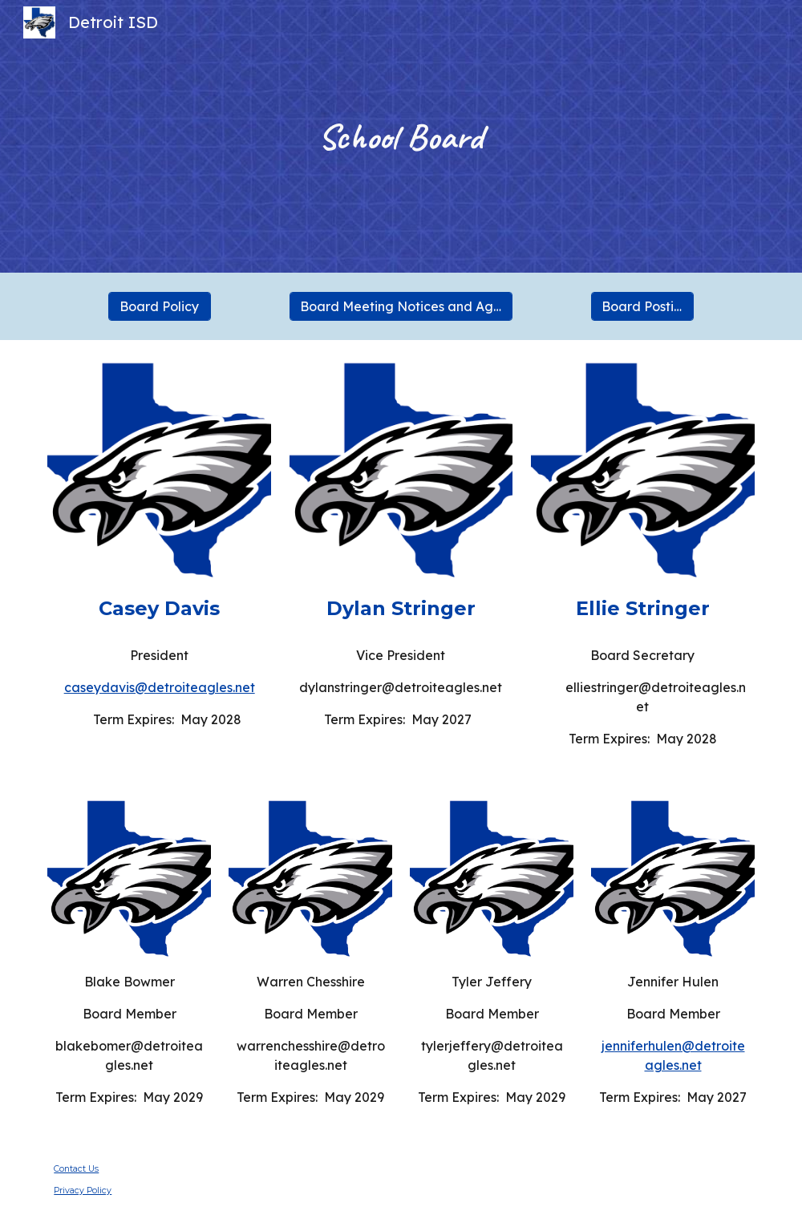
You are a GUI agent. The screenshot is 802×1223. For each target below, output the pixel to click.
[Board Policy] (159, 306)
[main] (401, 136)
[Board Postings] (642, 306)
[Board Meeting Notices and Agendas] (401, 306)
